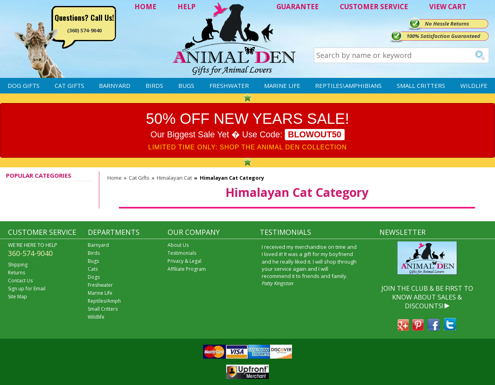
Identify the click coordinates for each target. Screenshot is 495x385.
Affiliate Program (187, 269)
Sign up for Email (26, 288)
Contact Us (20, 280)
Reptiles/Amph (104, 301)
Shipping (18, 264)
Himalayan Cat (174, 177)
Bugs (186, 85)
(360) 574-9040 (84, 30)
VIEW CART (447, 6)
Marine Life (282, 85)
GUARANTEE (297, 6)
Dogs (94, 277)
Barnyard (114, 85)
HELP (186, 6)
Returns (16, 272)
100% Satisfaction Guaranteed (443, 36)
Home (114, 177)
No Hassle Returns (447, 23)
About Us (178, 245)
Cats (93, 269)
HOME (145, 6)
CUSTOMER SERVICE (374, 6)
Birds (154, 85)
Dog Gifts (23, 85)
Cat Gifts (69, 85)
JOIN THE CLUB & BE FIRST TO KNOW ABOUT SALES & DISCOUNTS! (427, 297)
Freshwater (229, 85)
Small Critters (421, 85)
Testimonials (182, 253)
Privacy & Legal (184, 261)
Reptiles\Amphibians (348, 85)
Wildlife (473, 85)
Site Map (17, 296)
